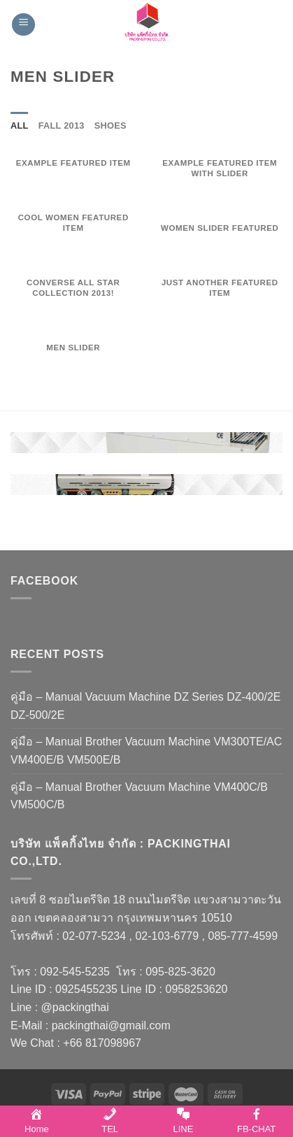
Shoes (110, 125)
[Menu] (23, 24)
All (19, 125)
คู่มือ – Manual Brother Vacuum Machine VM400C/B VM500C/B (139, 796)
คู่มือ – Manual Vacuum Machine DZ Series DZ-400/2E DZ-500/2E (145, 706)
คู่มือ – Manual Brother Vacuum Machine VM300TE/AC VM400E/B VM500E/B (146, 751)
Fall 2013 (61, 125)
